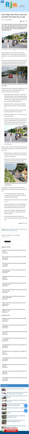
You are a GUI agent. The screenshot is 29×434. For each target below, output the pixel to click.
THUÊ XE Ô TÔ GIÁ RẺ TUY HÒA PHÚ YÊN (17, 407)
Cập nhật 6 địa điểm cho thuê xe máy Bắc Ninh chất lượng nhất (16, 426)
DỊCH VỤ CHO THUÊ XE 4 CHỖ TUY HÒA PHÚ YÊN (16, 400)
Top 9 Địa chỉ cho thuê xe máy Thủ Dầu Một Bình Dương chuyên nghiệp (17, 404)
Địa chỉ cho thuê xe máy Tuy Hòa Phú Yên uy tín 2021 (17, 396)
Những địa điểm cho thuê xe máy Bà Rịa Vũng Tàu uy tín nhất (16, 416)
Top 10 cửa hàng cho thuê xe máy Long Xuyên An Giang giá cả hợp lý (16, 420)
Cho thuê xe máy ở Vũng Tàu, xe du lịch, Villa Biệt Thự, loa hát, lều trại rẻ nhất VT (17, 392)
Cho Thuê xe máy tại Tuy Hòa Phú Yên (15, 388)
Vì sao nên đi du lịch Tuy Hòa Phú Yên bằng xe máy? (17, 411)
